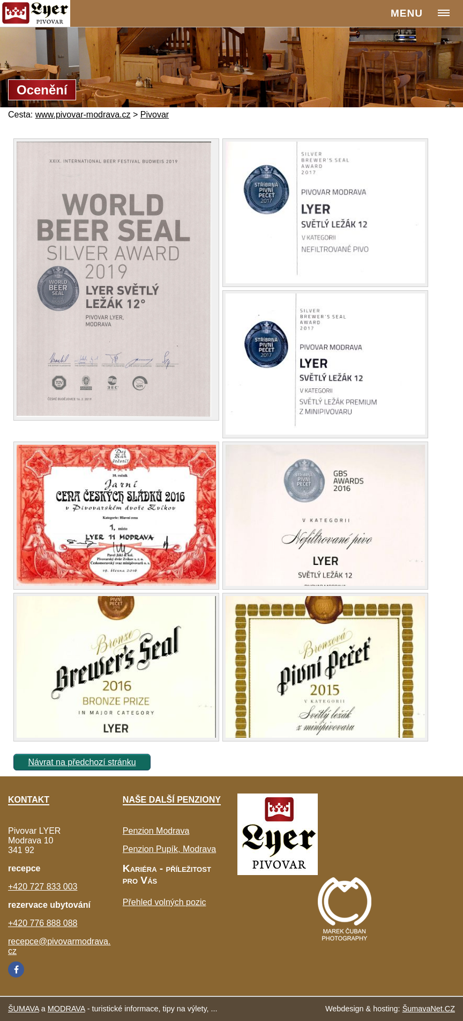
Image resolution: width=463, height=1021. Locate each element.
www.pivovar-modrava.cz (83, 114)
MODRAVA (66, 1008)
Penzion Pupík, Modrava (169, 849)
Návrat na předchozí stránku (82, 762)
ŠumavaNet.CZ (428, 1008)
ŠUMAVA (23, 1008)
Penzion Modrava (156, 830)
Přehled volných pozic (164, 902)
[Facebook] (16, 969)
